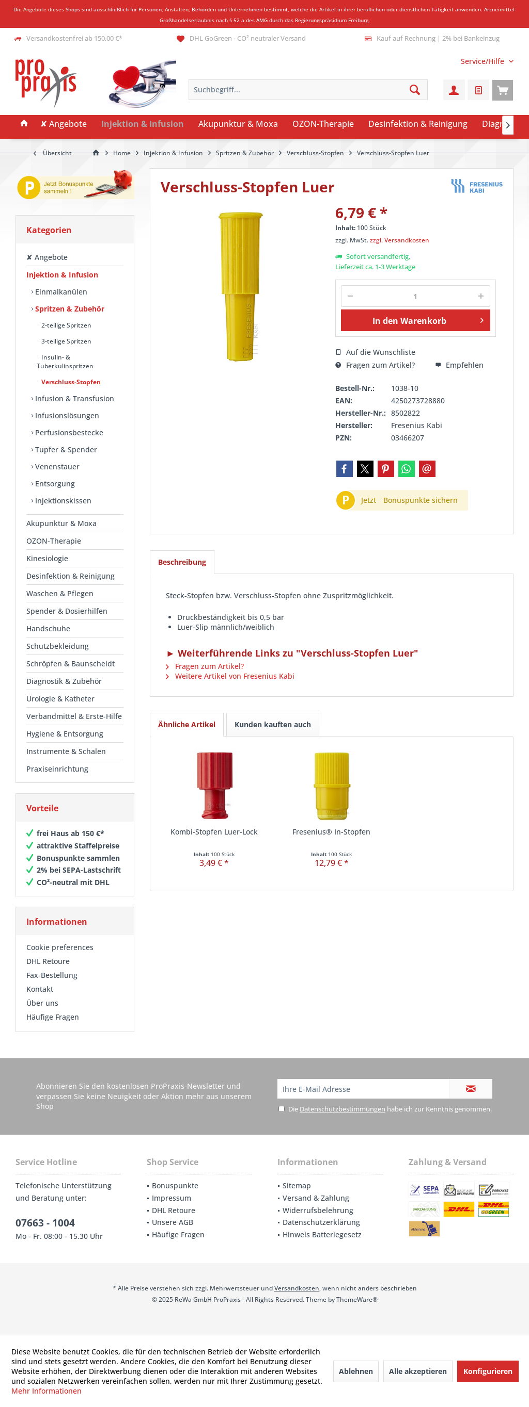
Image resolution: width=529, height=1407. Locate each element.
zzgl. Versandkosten (399, 240)
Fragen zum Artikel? (375, 365)
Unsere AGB (172, 1222)
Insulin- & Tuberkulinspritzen (65, 361)
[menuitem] (483, 61)
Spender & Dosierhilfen (66, 611)
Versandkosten (296, 1288)
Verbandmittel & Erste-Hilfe (74, 716)
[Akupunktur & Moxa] (238, 124)
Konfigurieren (487, 1371)
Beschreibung (182, 562)
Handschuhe (48, 628)
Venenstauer (56, 466)
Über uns (42, 1003)
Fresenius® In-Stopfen (331, 832)
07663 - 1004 (45, 1223)
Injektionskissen (62, 500)
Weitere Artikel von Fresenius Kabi (230, 676)
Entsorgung (54, 483)
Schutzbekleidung (57, 646)
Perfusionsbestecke (68, 432)
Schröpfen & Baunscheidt (70, 663)
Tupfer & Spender (65, 449)
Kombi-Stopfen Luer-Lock (214, 832)
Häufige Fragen (52, 1017)
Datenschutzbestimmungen (342, 1109)
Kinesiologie (47, 558)
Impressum (171, 1198)
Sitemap (297, 1185)
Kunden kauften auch (273, 724)
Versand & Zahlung (316, 1198)
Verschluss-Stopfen (70, 382)
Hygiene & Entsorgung (64, 734)
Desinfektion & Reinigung (70, 576)
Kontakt (39, 989)
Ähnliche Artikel (186, 724)
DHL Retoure (48, 961)
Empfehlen (459, 365)
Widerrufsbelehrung (318, 1210)
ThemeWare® (357, 1299)
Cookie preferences (60, 947)
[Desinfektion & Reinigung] (418, 124)
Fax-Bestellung (51, 975)
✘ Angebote (47, 257)
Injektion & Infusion (62, 275)
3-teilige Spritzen (65, 341)
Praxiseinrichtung (57, 769)
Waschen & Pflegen (60, 593)
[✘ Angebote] (63, 124)
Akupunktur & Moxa (61, 523)
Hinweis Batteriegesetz (322, 1234)
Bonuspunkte (175, 1185)
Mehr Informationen (46, 1391)
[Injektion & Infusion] (142, 124)
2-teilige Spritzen (65, 325)
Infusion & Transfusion (73, 398)
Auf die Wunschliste (375, 352)
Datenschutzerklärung (321, 1222)
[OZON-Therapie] (323, 124)
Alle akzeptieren (418, 1371)
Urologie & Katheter (60, 699)
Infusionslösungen (66, 415)
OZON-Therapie (53, 541)
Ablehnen (356, 1371)
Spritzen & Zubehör (68, 309)
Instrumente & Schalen (66, 751)
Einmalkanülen (60, 292)
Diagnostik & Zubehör (64, 681)
